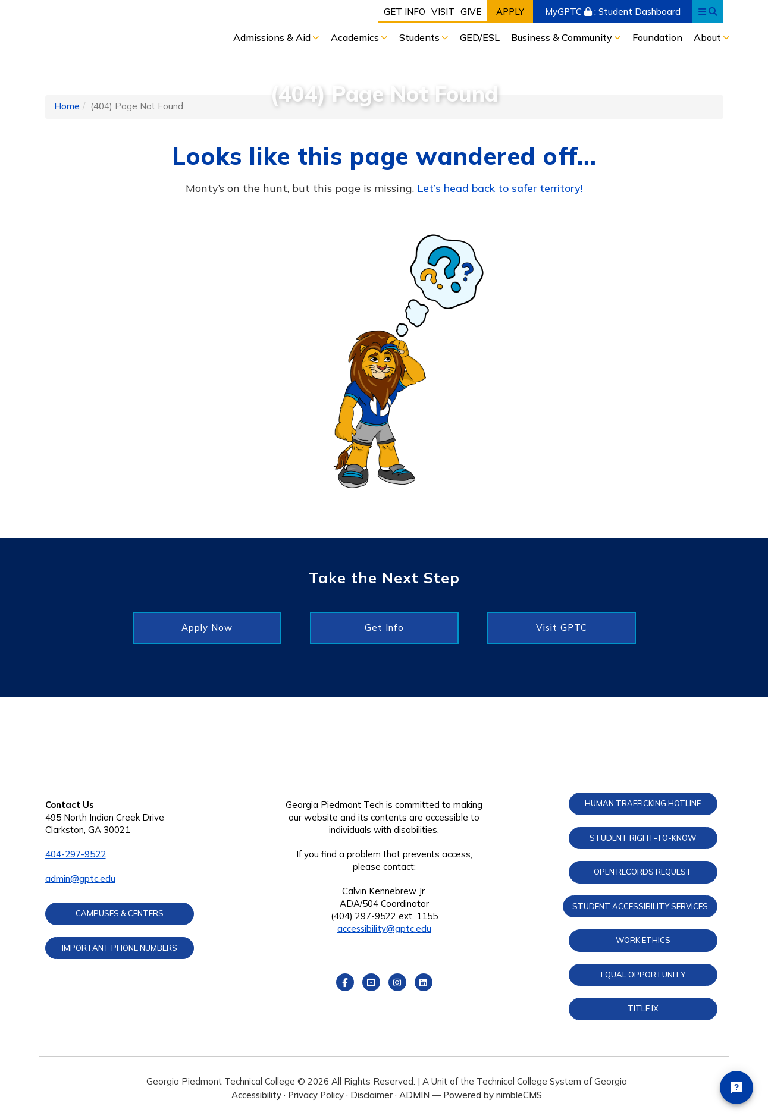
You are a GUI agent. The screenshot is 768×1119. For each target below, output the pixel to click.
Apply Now (207, 627)
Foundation (657, 37)
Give (470, 11)
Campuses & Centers (120, 913)
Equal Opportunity (643, 974)
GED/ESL (480, 37)
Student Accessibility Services (640, 906)
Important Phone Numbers (119, 948)
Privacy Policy (316, 1095)
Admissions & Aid (273, 37)
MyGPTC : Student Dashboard (613, 11)
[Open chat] (736, 1087)
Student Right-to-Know (643, 838)
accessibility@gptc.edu (384, 928)
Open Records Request (643, 871)
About (708, 37)
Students (420, 37)
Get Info (404, 11)
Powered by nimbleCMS (492, 1095)
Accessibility (256, 1095)
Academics (356, 37)
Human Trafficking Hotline (643, 803)
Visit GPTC (561, 627)
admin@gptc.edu (80, 878)
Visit (442, 11)
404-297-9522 (75, 854)
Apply (510, 11)
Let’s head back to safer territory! (500, 188)
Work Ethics (643, 940)
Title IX (643, 1008)
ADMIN (414, 1095)
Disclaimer (371, 1095)
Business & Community (563, 37)
